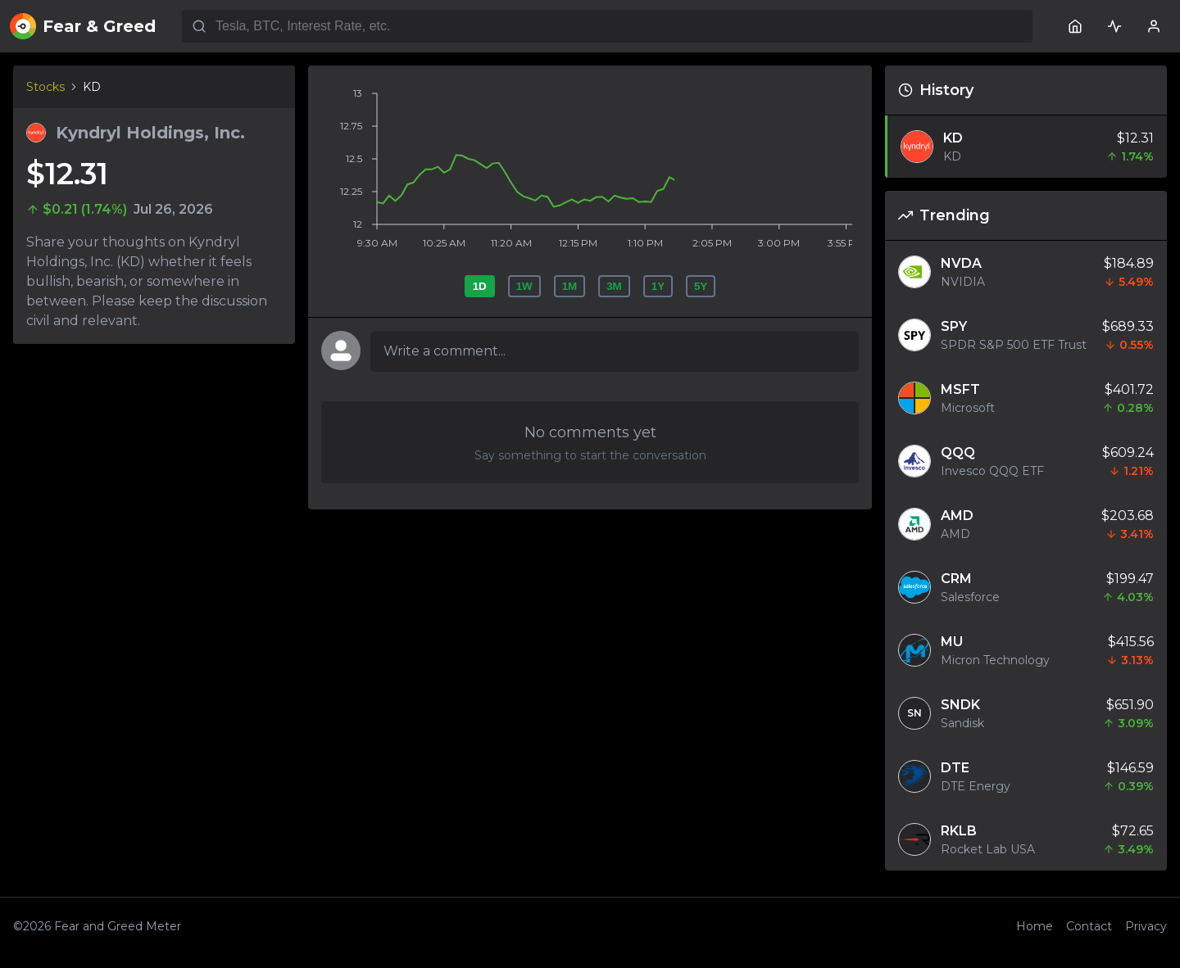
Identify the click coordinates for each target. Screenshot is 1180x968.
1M (570, 286)
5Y (700, 286)
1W (524, 286)
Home (1034, 926)
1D (480, 286)
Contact (1089, 926)
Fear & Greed (83, 26)
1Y (658, 286)
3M (614, 286)
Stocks (45, 86)
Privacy (1146, 926)
